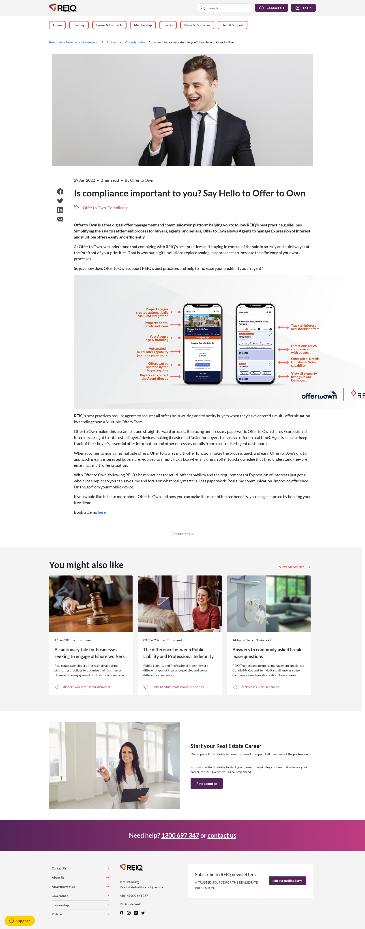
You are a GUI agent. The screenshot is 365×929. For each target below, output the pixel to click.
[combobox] (224, 7)
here (102, 512)
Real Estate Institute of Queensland (73, 42)
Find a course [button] (206, 783)
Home (57, 25)
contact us (222, 835)
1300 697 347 (180, 835)
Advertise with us (183, 533)
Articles (111, 42)
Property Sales (135, 42)
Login (303, 8)
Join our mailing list (287, 880)
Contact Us (271, 8)
